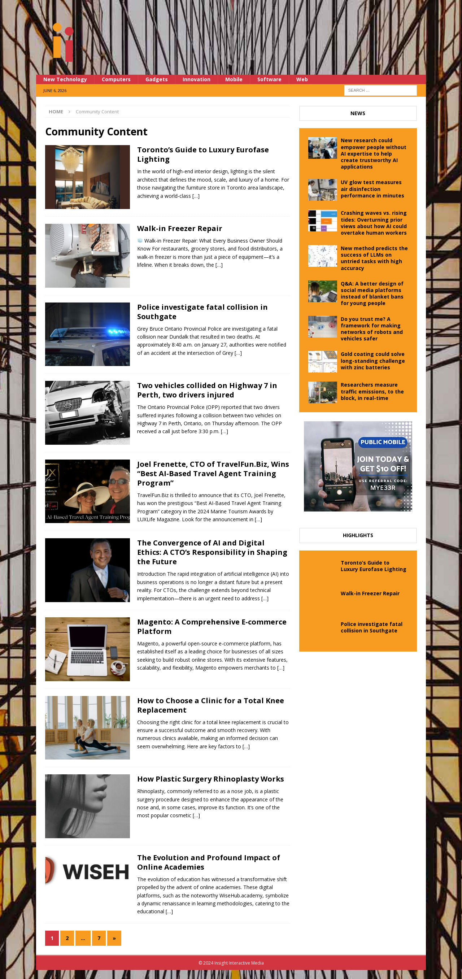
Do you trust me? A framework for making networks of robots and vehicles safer (372, 329)
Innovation (196, 79)
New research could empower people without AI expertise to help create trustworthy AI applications (373, 153)
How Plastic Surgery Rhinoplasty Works (210, 779)
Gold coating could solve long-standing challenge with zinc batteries (373, 360)
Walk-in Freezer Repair (179, 228)
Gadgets (156, 79)
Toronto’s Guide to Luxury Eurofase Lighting (203, 154)
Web (302, 79)
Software (269, 79)
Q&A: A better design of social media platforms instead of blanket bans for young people (372, 293)
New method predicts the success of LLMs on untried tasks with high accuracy (374, 258)
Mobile (234, 79)
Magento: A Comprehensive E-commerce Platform (212, 626)
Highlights (358, 535)
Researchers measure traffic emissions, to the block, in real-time (372, 391)
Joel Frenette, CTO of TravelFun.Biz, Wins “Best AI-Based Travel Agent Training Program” (213, 473)
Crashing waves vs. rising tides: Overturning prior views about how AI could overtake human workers (374, 222)
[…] (196, 195)
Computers (116, 79)
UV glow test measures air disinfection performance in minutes (372, 189)
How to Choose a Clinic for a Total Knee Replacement (210, 705)
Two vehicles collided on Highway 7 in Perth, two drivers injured (207, 390)
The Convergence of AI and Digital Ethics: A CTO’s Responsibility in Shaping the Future (212, 552)
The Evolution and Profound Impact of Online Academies (208, 862)
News (357, 113)
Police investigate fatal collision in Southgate (202, 311)
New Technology (65, 79)
